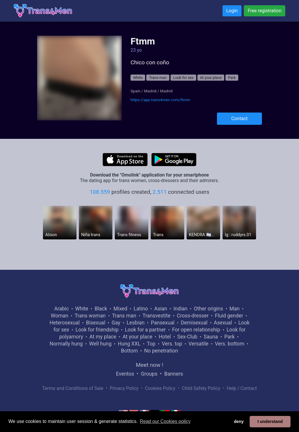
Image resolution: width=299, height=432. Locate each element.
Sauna (211, 337)
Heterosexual (64, 323)
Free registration (264, 10)
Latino (141, 309)
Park (232, 77)
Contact (239, 118)
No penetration (161, 351)
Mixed (120, 309)
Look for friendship (97, 330)
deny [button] (239, 421)
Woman (59, 316)
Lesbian (136, 323)
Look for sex (183, 77)
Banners (173, 374)
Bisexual (95, 323)
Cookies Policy (160, 388)
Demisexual (194, 323)
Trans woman (90, 316)
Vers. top (172, 344)
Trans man (157, 77)
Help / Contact (242, 388)
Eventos (125, 374)
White (138, 77)
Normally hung (66, 344)
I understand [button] (270, 421)
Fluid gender (229, 316)
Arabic (61, 309)
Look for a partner (145, 330)
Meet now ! (149, 365)
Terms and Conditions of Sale (72, 388)
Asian (160, 309)
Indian (180, 309)
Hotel (165, 337)
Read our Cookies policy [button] (165, 421)
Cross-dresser (193, 316)
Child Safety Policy (201, 388)
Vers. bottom (229, 344)
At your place (211, 77)
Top (151, 344)
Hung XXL (129, 344)
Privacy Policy (124, 388)
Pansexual (163, 323)
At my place (102, 337)
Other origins (208, 309)
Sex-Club (187, 337)
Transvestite (156, 316)
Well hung (100, 344)
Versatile (198, 344)
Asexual (223, 323)
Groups (149, 374)
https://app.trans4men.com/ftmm (160, 99)
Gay (116, 323)
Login (232, 10)
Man (235, 309)
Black (101, 309)
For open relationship (196, 330)
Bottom (129, 351)
